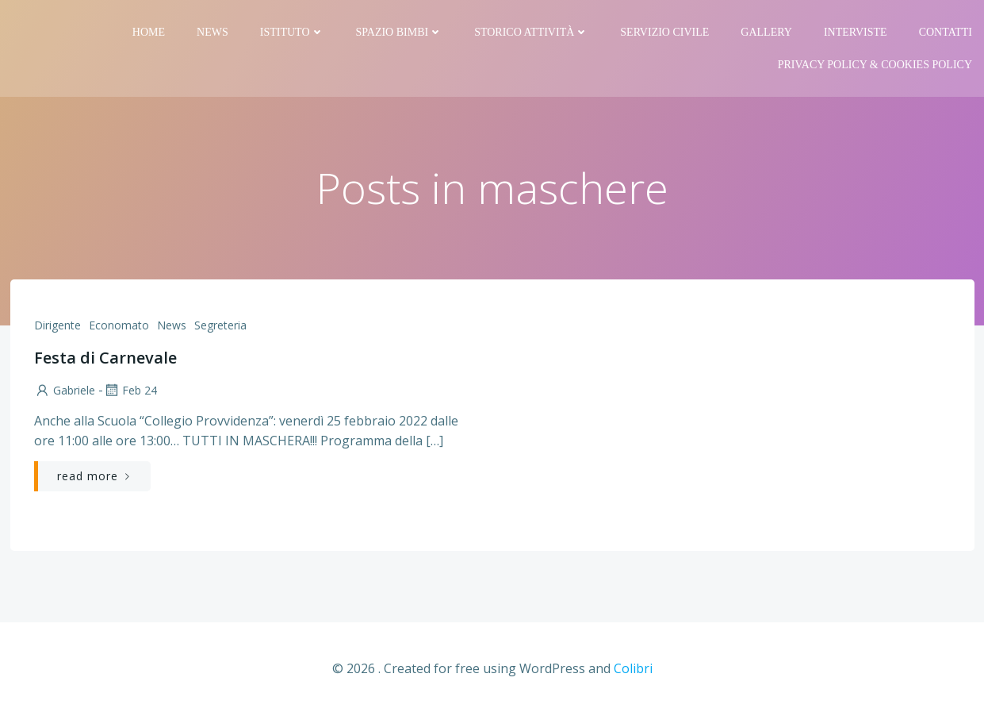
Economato (119, 325)
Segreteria (220, 325)
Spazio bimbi (399, 32)
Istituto (292, 32)
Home (148, 32)
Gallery (766, 32)
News (212, 32)
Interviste (855, 32)
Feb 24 (130, 390)
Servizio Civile (664, 32)
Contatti (945, 32)
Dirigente (57, 325)
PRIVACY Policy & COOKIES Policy (875, 65)
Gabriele (64, 390)
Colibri (633, 668)
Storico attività (531, 32)
